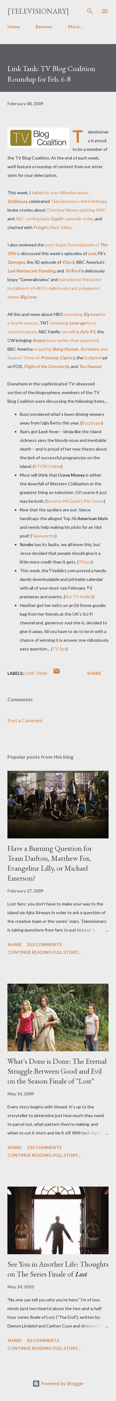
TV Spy (59, 648)
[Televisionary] (38, 11)
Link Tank (36, 673)
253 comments (44, 944)
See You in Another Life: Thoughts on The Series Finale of (58, 1269)
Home (13, 26)
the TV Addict (79, 596)
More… (75, 26)
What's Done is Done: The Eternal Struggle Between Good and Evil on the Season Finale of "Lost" (57, 1071)
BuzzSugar (92, 422)
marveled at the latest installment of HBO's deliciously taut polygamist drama (54, 288)
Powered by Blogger (58, 1383)
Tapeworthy (43, 535)
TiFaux (85, 561)
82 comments (43, 1340)
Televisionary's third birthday (78, 201)
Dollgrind (92, 357)
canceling (78, 331)
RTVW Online (47, 466)
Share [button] (94, 673)
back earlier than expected (65, 340)
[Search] (90, 11)
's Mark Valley (52, 227)
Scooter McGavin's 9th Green (75, 501)
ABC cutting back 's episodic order (54, 218)
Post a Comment (25, 720)
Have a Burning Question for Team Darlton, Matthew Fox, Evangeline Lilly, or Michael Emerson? (49, 863)
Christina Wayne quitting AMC (75, 210)
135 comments (44, 1147)
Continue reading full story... (43, 952)
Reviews (44, 26)
